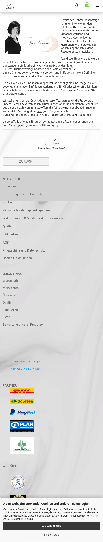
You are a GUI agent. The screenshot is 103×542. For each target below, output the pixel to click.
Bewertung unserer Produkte (23, 194)
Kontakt (8, 202)
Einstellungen (51, 535)
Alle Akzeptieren (51, 525)
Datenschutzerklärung (22, 519)
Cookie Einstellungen (17, 258)
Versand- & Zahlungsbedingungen (26, 210)
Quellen (8, 226)
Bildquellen (10, 234)
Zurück (25, 161)
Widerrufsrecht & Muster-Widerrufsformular (33, 218)
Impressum (11, 186)
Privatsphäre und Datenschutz (24, 250)
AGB (6, 242)
